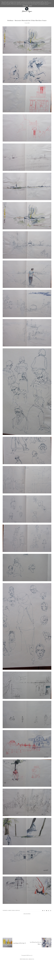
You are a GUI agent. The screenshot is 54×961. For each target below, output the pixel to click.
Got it (30, 5)
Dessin (13, 910)
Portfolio (17, 910)
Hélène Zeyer (25, 959)
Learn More (25, 5)
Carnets (10, 910)
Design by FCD (31, 959)
